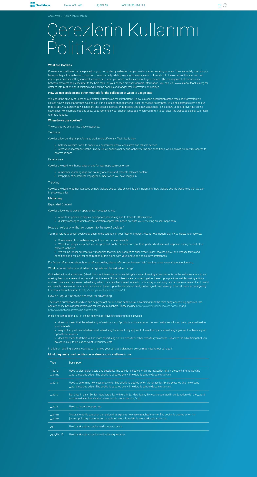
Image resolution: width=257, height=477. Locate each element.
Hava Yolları (73, 5)
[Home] (40, 4)
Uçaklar (102, 5)
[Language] (222, 5)
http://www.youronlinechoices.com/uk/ (104, 290)
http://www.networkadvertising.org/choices (73, 310)
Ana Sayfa (54, 16)
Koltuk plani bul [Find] (133, 5)
